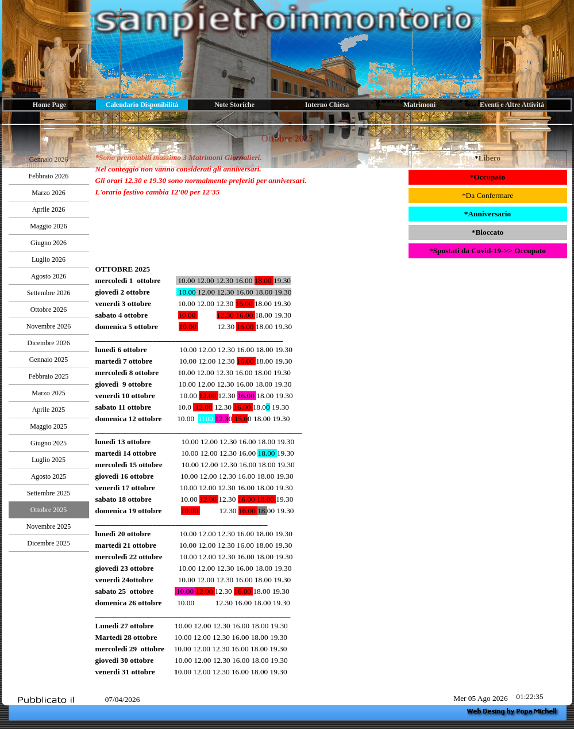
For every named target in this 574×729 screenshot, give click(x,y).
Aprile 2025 (49, 410)
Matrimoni (419, 105)
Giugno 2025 (48, 443)
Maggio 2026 (48, 226)
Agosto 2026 (49, 276)
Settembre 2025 (49, 493)
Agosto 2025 (49, 476)
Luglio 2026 (49, 259)
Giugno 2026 (48, 243)
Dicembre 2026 (48, 343)
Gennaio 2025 (48, 360)
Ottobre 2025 (48, 510)
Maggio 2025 (48, 426)
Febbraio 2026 (49, 176)
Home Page (49, 105)
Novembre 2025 (48, 526)
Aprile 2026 (49, 209)
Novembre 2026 (48, 326)
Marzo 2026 (48, 193)
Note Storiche (234, 105)
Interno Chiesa (327, 105)
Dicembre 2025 (48, 543)
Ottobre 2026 (48, 310)
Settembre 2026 (49, 293)
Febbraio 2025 (49, 376)
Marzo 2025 (48, 393)
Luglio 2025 (49, 460)
